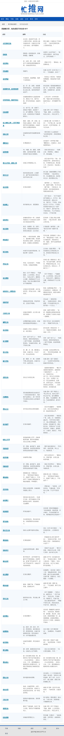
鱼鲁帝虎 (5, 302)
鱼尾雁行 (5, 500)
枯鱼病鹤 (5, 717)
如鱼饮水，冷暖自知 (9, 291)
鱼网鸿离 (5, 152)
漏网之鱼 (5, 322)
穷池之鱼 (5, 264)
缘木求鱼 (5, 361)
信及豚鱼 (5, 63)
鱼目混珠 (5, 229)
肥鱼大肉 (5, 677)
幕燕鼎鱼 (5, 477)
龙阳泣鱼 (5, 377)
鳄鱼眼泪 (5, 240)
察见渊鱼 (5, 650)
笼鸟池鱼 (5, 521)
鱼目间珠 (5, 187)
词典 (16, 19)
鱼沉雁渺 (5, 574)
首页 (2, 19)
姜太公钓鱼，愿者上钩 (10, 163)
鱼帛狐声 (5, 424)
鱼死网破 (5, 79)
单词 (31, 19)
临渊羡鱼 (5, 631)
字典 (12, 19)
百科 (36, 19)
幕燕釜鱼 (5, 540)
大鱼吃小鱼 (6, 313)
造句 (57, 728)
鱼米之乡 (5, 175)
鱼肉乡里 (5, 689)
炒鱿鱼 (5, 54)
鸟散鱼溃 (5, 466)
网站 (7, 19)
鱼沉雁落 (5, 278)
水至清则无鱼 (7, 43)
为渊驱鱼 (5, 397)
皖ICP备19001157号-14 (38, 732)
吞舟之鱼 (5, 598)
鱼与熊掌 (5, 341)
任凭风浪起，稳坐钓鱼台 (10, 100)
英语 (6, 733)
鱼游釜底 (5, 511)
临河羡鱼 (5, 642)
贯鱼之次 (5, 409)
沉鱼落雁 (5, 112)
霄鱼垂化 (5, 662)
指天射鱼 (5, 252)
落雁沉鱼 (5, 708)
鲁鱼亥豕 (5, 561)
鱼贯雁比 (5, 616)
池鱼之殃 (5, 134)
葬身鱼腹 (5, 585)
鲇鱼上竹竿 (6, 439)
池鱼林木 (5, 550)
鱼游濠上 (5, 204)
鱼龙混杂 (5, 330)
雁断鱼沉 (5, 143)
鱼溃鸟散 (5, 457)
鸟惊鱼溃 (5, 448)
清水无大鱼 (6, 530)
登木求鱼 (5, 352)
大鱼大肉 (5, 699)
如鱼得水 (5, 220)
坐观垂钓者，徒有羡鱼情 (10, 89)
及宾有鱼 (5, 489)
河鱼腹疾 (5, 71)
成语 (21, 19)
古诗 (26, 19)
